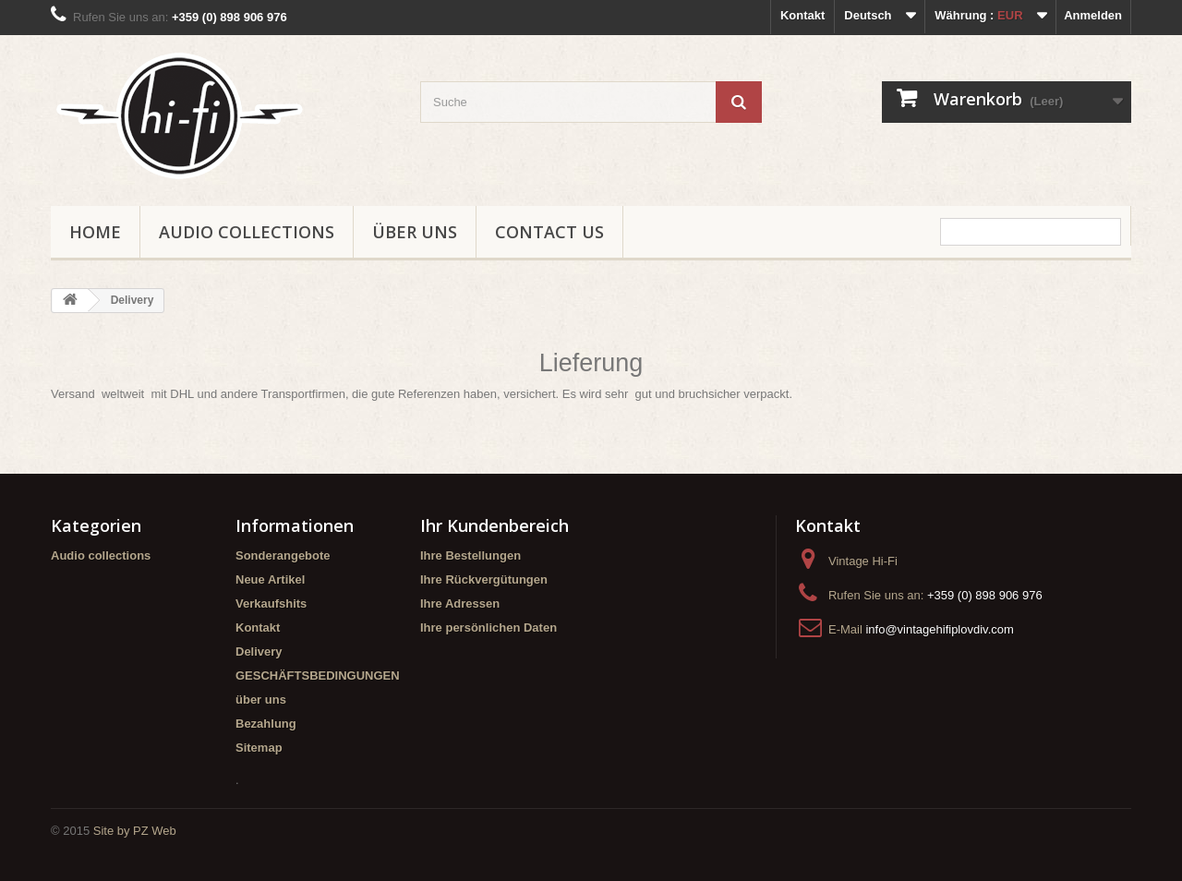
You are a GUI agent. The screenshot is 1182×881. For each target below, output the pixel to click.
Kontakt (802, 15)
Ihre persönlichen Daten (488, 627)
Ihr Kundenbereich (494, 525)
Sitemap (259, 747)
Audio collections (246, 232)
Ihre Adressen (460, 603)
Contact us (549, 232)
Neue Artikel (270, 579)
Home (95, 232)
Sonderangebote (283, 555)
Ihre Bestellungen (470, 555)
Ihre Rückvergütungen (484, 579)
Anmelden (1093, 15)
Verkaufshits (271, 603)
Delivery (259, 651)
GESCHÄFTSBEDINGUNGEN (317, 675)
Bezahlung (265, 723)
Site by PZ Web (134, 831)
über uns (414, 232)
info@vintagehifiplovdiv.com (939, 629)
